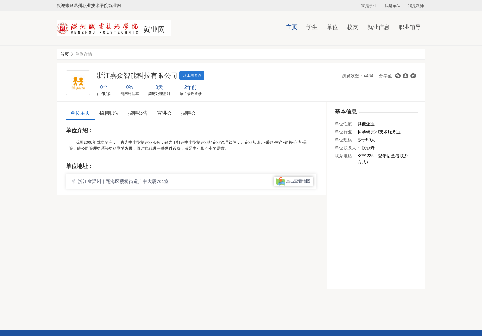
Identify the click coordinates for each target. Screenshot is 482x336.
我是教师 (416, 5)
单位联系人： (348, 147)
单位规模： (345, 139)
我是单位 (393, 5)
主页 (291, 27)
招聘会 (188, 113)
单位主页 (80, 113)
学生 (312, 27)
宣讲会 (164, 113)
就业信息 (378, 27)
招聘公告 (138, 113)
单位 (332, 27)
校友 (352, 27)
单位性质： (345, 123)
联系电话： (345, 155)
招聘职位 (109, 113)
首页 (64, 54)
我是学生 (369, 5)
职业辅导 (410, 27)
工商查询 (192, 75)
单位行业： (345, 131)
